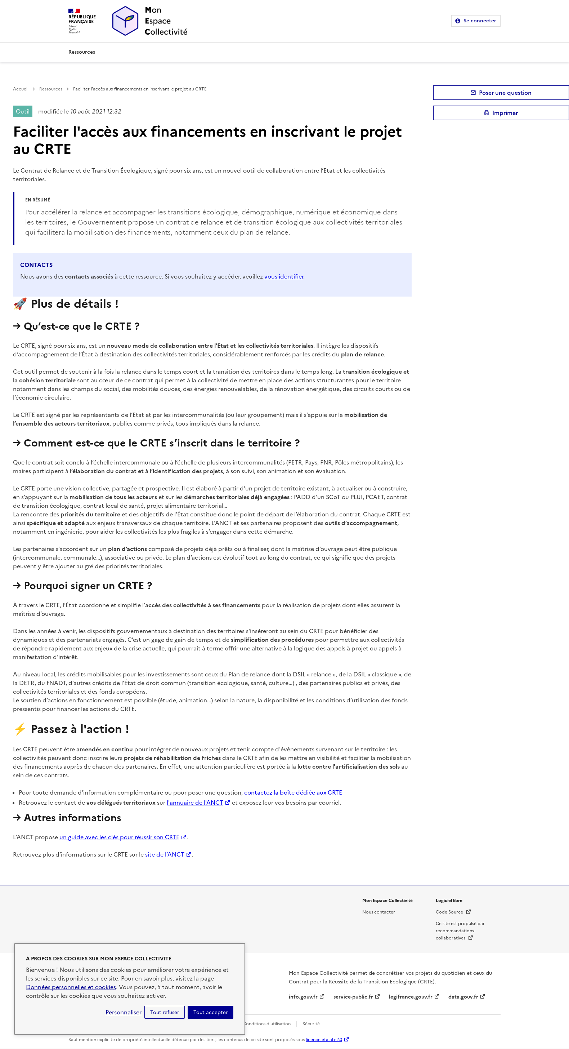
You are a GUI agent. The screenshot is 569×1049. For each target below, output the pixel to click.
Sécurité (311, 1024)
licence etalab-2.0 (324, 1039)
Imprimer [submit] (505, 112)
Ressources (81, 52)
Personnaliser (124, 1012)
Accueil (20, 89)
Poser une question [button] (505, 92)
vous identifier (283, 276)
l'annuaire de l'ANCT (195, 802)
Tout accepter (210, 1012)
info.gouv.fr (303, 997)
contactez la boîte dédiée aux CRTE (293, 792)
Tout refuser (164, 1012)
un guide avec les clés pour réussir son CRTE (119, 837)
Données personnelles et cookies (71, 987)
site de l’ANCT (164, 854)
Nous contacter (378, 912)
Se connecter (479, 21)
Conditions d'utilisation (267, 1024)
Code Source (453, 912)
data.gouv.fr (463, 997)
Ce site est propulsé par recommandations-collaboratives (460, 930)
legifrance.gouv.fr (411, 997)
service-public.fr (353, 997)
